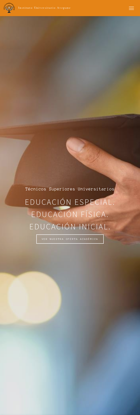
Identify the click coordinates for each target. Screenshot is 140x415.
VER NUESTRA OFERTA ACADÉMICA (70, 239)
